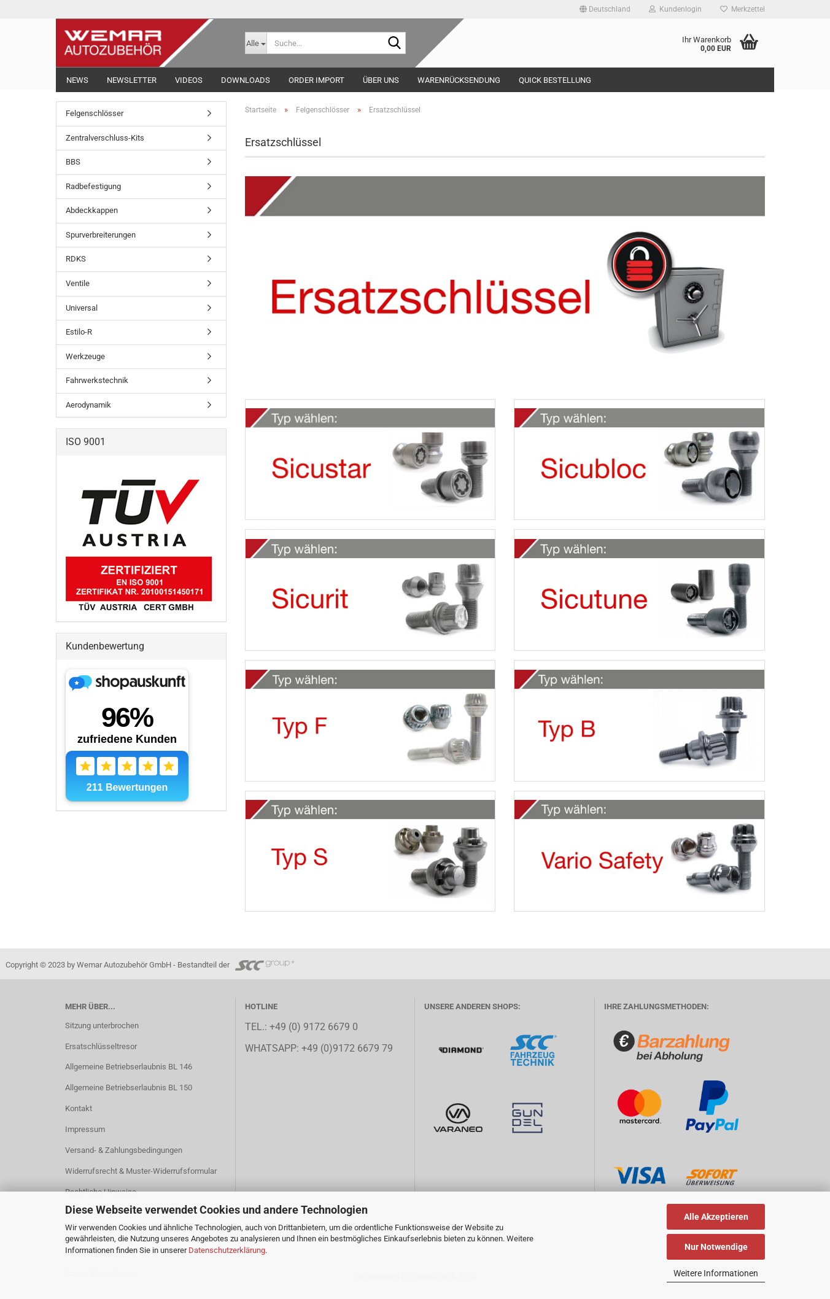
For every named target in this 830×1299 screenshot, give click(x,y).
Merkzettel (742, 9)
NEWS (77, 80)
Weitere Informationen (715, 1273)
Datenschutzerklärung (226, 1250)
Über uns (381, 80)
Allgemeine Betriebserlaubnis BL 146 (128, 1072)
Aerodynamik (88, 404)
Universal (82, 307)
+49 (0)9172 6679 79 (347, 1054)
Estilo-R (79, 331)
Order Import (316, 80)
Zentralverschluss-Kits (105, 137)
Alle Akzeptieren (716, 1217)
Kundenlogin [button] (675, 9)
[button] (605, 9)
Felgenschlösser (94, 113)
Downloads (245, 80)
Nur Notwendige (716, 1247)
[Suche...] (256, 43)
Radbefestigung (93, 186)
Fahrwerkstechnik (97, 380)
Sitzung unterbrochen (102, 1031)
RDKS (76, 258)
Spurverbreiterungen (101, 234)
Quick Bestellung (555, 80)
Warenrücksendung (458, 80)
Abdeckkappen (92, 210)
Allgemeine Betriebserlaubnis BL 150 (128, 1093)
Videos (189, 80)
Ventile (78, 283)
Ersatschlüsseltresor (101, 1052)
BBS (73, 161)
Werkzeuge (85, 356)
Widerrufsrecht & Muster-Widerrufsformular (141, 1176)
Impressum (85, 1135)
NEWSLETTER (132, 80)
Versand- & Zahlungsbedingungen (123, 1155)
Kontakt (78, 1114)
